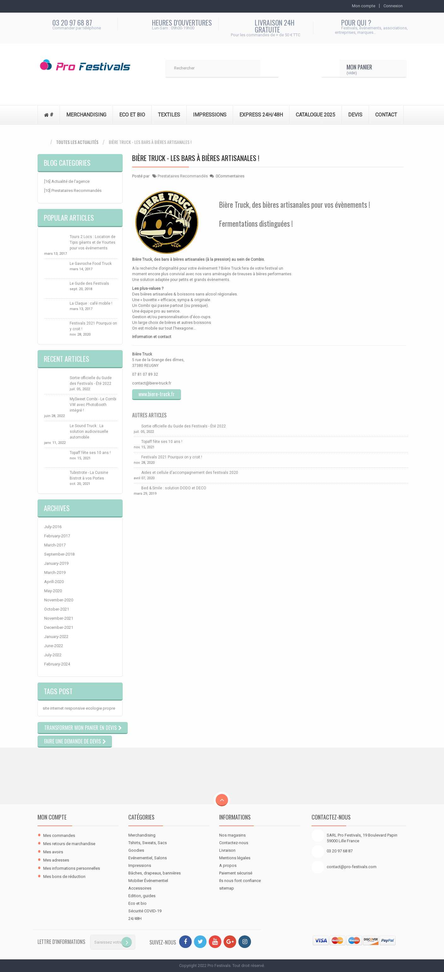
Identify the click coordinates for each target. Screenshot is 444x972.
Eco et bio (137, 903)
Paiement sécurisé (235, 873)
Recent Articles (66, 359)
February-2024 (57, 664)
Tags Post (58, 691)
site (46, 708)
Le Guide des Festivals (89, 283)
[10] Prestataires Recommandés (73, 190)
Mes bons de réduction (64, 876)
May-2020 (53, 590)
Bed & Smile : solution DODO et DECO (173, 488)
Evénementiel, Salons (147, 858)
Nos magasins (232, 835)
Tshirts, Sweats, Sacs (147, 842)
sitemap (226, 888)
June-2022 (53, 645)
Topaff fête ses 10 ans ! (90, 452)
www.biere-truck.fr (156, 394)
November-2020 (58, 600)
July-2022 (52, 655)
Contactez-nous (233, 842)
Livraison (227, 850)
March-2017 (55, 545)
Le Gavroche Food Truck (91, 263)
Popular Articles (69, 217)
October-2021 (56, 609)
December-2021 (58, 627)
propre (109, 708)
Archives (57, 508)
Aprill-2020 (54, 581)
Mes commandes (59, 835)
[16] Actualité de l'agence (67, 181)
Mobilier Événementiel (148, 880)
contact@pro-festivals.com (352, 866)
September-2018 (59, 554)
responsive (75, 708)
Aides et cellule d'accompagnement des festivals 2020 (189, 472)
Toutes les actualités (77, 142)
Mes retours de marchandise (69, 843)
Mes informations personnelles (71, 868)
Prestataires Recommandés (183, 176)
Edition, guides (141, 895)
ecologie (94, 708)
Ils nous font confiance (240, 880)
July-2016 (52, 526)
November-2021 (58, 618)
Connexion (393, 6)
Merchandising (141, 835)
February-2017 (57, 536)
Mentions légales (234, 858)
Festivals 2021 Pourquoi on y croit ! (171, 457)
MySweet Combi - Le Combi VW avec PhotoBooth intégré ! (93, 405)
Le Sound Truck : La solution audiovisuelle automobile (89, 431)
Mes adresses (56, 860)
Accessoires (139, 888)
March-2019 (55, 572)
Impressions (139, 865)
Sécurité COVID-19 (144, 911)
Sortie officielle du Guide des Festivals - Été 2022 (183, 426)
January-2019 (56, 563)
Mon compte (52, 817)
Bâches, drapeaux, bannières (154, 873)
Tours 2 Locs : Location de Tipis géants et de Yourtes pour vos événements (92, 242)
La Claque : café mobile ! (91, 303)
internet (57, 708)
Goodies (136, 850)
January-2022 (56, 636)
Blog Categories (67, 163)
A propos (228, 865)
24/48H (135, 918)
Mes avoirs (53, 852)
